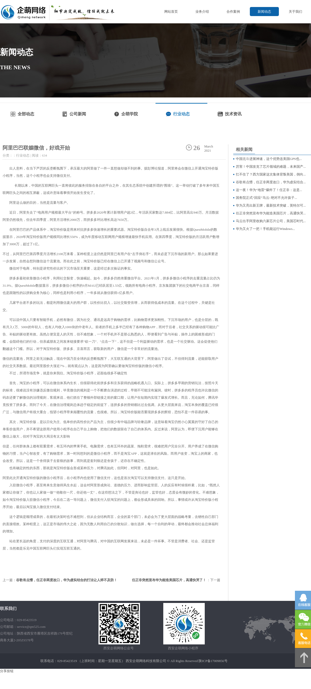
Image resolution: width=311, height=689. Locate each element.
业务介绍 (202, 11)
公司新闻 (77, 114)
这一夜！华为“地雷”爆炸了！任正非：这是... (269, 190)
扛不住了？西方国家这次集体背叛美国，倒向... (271, 174)
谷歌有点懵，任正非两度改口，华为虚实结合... (271, 182)
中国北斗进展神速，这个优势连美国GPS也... (269, 159)
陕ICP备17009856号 (213, 661)
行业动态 (181, 114)
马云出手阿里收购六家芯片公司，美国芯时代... (271, 221)
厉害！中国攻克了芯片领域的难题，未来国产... (271, 166)
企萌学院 (129, 114)
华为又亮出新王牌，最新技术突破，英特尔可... (271, 205)
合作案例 (233, 11)
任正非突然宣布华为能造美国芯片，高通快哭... (271, 213)
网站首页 (171, 11)
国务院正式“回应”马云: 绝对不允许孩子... (266, 198)
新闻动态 (264, 11)
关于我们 (295, 11)
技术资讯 (233, 114)
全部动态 (26, 114)
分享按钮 (6, 671)
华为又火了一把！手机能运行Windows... (265, 229)
